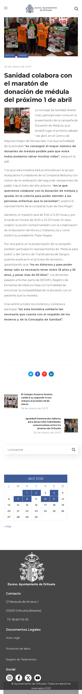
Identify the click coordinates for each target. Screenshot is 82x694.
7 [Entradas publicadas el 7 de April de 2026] (18, 499)
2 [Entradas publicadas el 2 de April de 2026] (36, 492)
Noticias (10, 55)
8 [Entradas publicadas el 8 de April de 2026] (27, 499)
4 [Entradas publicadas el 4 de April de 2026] (54, 492)
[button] (76, 8)
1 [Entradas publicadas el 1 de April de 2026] (27, 492)
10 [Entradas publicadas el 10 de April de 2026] (45, 499)
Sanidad (23, 55)
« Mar (7, 526)
